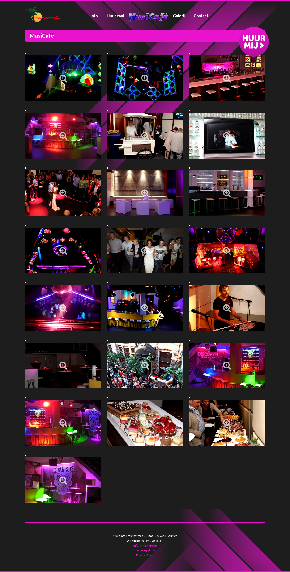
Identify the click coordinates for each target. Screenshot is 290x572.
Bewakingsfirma (145, 550)
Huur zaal (115, 15)
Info (94, 15)
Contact (201, 15)
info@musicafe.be (145, 545)
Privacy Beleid (145, 555)
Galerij (179, 15)
